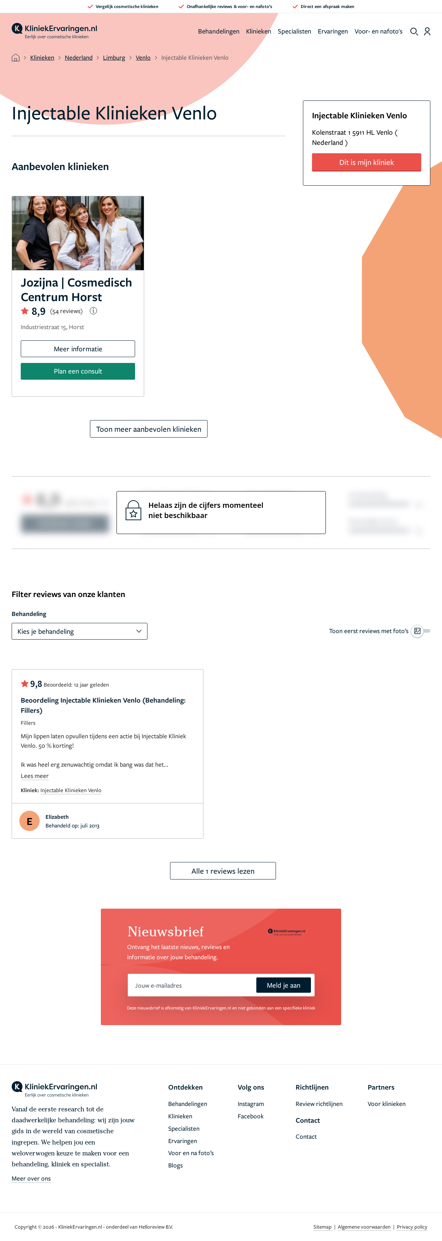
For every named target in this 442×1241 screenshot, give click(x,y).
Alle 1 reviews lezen (223, 871)
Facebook (251, 1116)
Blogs (175, 1165)
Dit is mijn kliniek (366, 162)
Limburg (114, 57)
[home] (54, 31)
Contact (306, 1136)
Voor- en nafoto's (379, 31)
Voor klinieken (387, 1103)
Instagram (251, 1103)
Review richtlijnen (319, 1103)
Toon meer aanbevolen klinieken (148, 429)
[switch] (379, 631)
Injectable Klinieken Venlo (70, 790)
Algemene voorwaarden (365, 1226)
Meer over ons (31, 1178)
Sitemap (323, 1226)
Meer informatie (78, 348)
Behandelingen (219, 31)
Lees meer (35, 775)
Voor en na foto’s (191, 1153)
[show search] (414, 32)
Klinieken (258, 31)
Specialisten (294, 31)
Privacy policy (412, 1226)
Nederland (78, 57)
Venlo (143, 57)
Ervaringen (333, 31)
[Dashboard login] (427, 31)
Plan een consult (78, 370)
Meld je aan (283, 984)
